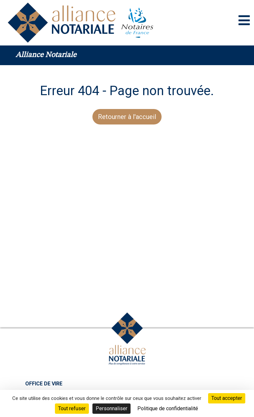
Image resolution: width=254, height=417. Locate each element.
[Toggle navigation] (244, 20)
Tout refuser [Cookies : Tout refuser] (72, 408)
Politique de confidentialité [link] (167, 408)
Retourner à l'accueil (127, 117)
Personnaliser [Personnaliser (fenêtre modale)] (111, 408)
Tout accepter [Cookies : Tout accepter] (226, 398)
